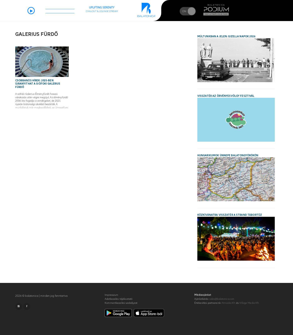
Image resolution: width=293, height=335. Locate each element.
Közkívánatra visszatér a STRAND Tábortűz (229, 215)
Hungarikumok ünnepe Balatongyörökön (228, 155)
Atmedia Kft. (229, 303)
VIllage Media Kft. (249, 303)
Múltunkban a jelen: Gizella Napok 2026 (226, 36)
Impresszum (111, 295)
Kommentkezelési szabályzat (121, 303)
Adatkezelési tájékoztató (118, 299)
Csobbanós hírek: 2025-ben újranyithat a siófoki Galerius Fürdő (37, 84)
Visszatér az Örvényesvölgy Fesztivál (225, 96)
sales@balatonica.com (221, 299)
